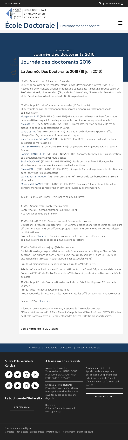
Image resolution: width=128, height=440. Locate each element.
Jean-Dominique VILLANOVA (37, 139)
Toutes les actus (104, 397)
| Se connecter (113, 3)
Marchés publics (85, 431)
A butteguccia (22, 407)
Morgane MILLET (30, 116)
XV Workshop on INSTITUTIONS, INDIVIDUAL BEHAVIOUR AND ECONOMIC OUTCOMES (61, 374)
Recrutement (68, 431)
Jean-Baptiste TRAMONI (34, 176)
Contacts (9, 431)
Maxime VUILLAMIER (32, 184)
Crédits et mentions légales (19, 428)
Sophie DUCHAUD (30, 161)
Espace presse (37, 431)
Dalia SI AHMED (29, 146)
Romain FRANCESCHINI (33, 154)
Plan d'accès (22, 431)
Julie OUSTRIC (28, 131)
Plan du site (34, 347)
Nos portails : (14, 3)
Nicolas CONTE (29, 124)
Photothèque (53, 431)
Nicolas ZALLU (28, 169)
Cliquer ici (42, 236)
